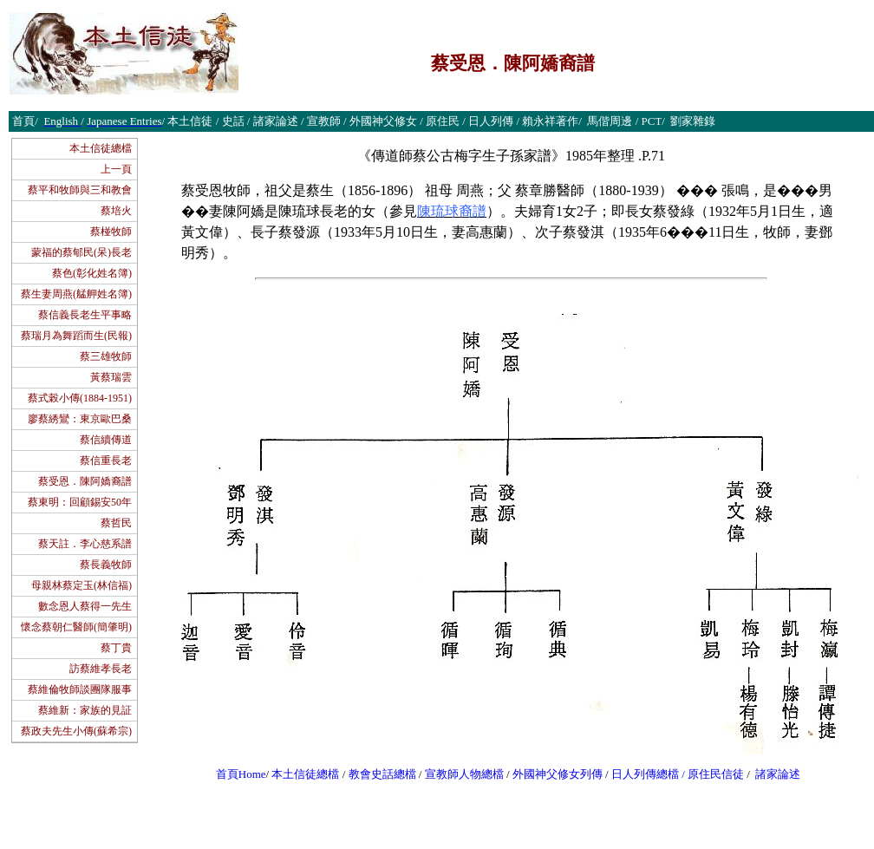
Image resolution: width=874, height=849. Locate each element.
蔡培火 (116, 211)
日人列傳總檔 (645, 773)
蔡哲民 (116, 523)
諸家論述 (777, 773)
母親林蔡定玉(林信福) (81, 585)
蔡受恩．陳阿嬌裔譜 (85, 481)
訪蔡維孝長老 (100, 669)
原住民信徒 (716, 773)
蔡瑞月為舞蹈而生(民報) (76, 336)
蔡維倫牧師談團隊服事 (80, 689)
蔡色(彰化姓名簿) (92, 273)
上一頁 (116, 169)
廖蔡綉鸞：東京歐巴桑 (80, 419)
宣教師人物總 (458, 773)
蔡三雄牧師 (106, 356)
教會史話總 (377, 773)
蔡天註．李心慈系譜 (85, 544)
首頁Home (241, 773)
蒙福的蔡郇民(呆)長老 (81, 252)
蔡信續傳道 (106, 440)
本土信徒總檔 (100, 148)
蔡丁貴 (116, 648)
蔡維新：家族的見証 (85, 710)
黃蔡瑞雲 (111, 377)
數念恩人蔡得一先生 (85, 606)
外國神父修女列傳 (557, 773)
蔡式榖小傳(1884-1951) (80, 398)
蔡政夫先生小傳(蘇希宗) (76, 731)
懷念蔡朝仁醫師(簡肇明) (76, 627)
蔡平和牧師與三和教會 (80, 190)
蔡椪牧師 (111, 231)
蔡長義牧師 (106, 564)
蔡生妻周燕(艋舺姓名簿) (76, 294)
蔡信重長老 (106, 460)
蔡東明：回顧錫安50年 (80, 502)
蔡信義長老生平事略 (85, 315)
